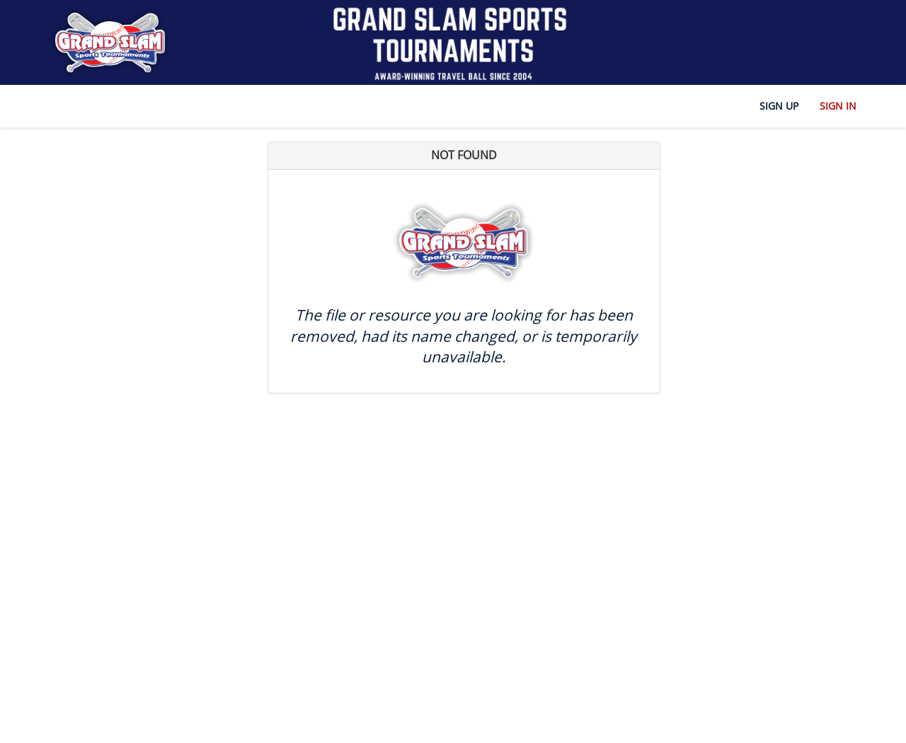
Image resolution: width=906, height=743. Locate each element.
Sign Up (778, 106)
